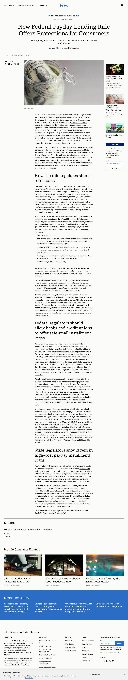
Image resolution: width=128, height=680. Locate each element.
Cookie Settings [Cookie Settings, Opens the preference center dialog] (95, 676)
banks (50, 414)
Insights (68, 637)
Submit (115, 168)
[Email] (115, 163)
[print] (18, 64)
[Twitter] (110, 661)
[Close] (125, 676)
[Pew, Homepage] (64, 5)
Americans (62, 354)
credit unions (61, 414)
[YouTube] (113, 661)
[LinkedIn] (107, 661)
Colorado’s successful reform (66, 488)
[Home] (21, 632)
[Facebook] (101, 661)
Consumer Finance (27, 549)
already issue (84, 468)
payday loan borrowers (80, 354)
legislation (39, 488)
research (69, 392)
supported (54, 411)
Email (107, 160)
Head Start (67, 437)
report (80, 389)
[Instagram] (104, 661)
